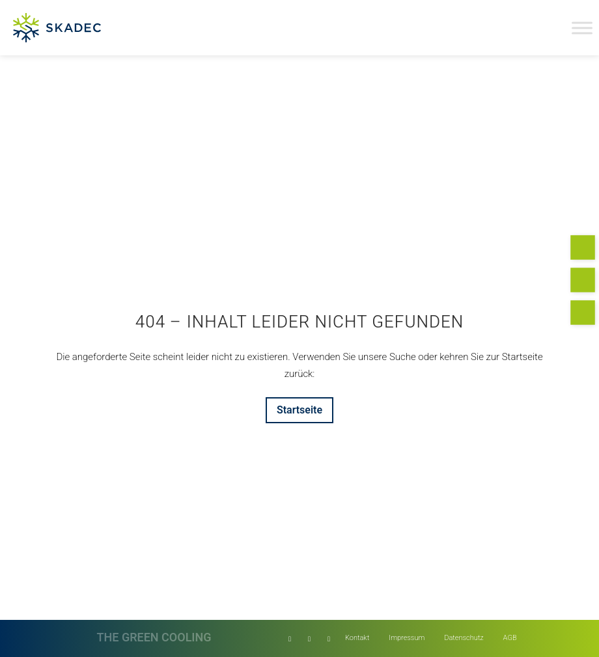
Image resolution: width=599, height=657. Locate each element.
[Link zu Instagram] (329, 639)
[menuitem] (357, 638)
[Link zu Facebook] (309, 639)
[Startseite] (299, 410)
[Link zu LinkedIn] (290, 639)
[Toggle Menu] (582, 27)
